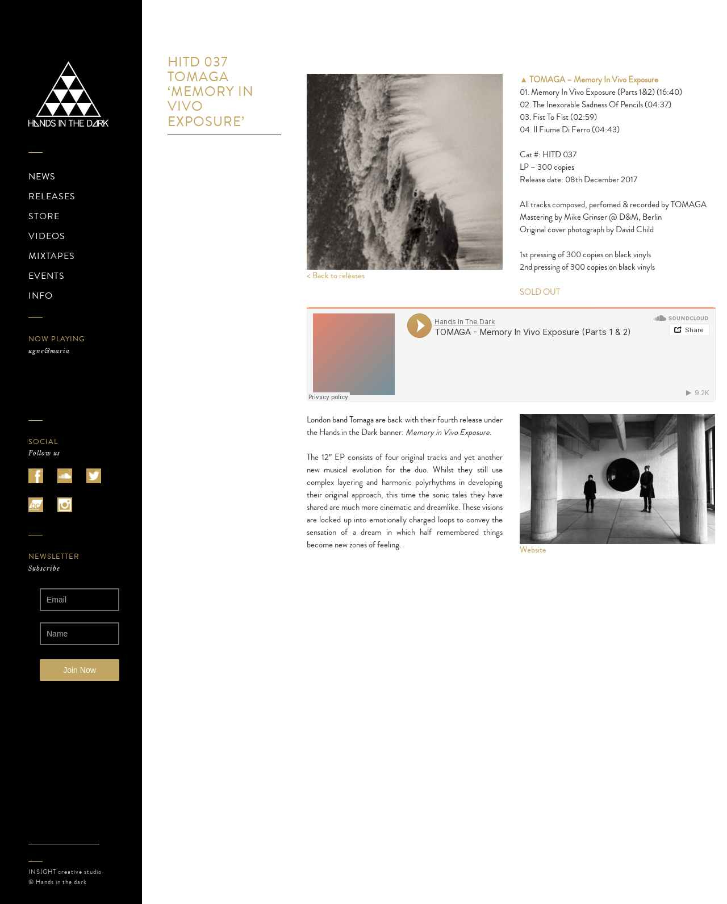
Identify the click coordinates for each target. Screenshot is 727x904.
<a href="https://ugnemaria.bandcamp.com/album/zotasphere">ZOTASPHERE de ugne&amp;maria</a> (79, 383)
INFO (40, 296)
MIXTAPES (51, 256)
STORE (44, 216)
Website (533, 550)
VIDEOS (46, 236)
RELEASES (52, 196)
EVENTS (46, 276)
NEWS (42, 176)
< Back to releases (336, 276)
